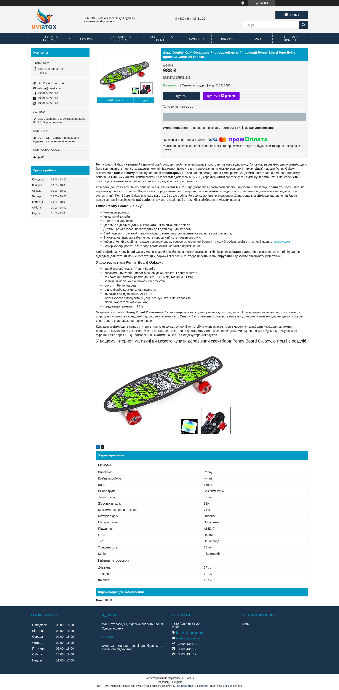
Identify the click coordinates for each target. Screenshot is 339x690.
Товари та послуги (50, 38)
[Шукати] (303, 25)
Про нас (86, 38)
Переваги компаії (290, 38)
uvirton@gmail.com (49, 88)
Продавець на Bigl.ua (169, 682)
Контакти (196, 38)
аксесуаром (281, 241)
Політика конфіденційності (226, 685)
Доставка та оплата (121, 38)
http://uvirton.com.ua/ (51, 83)
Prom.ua (190, 678)
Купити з (221, 96)
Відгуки (227, 38)
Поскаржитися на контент (192, 685)
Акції (257, 38)
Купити (181, 96)
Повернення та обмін (161, 38)
